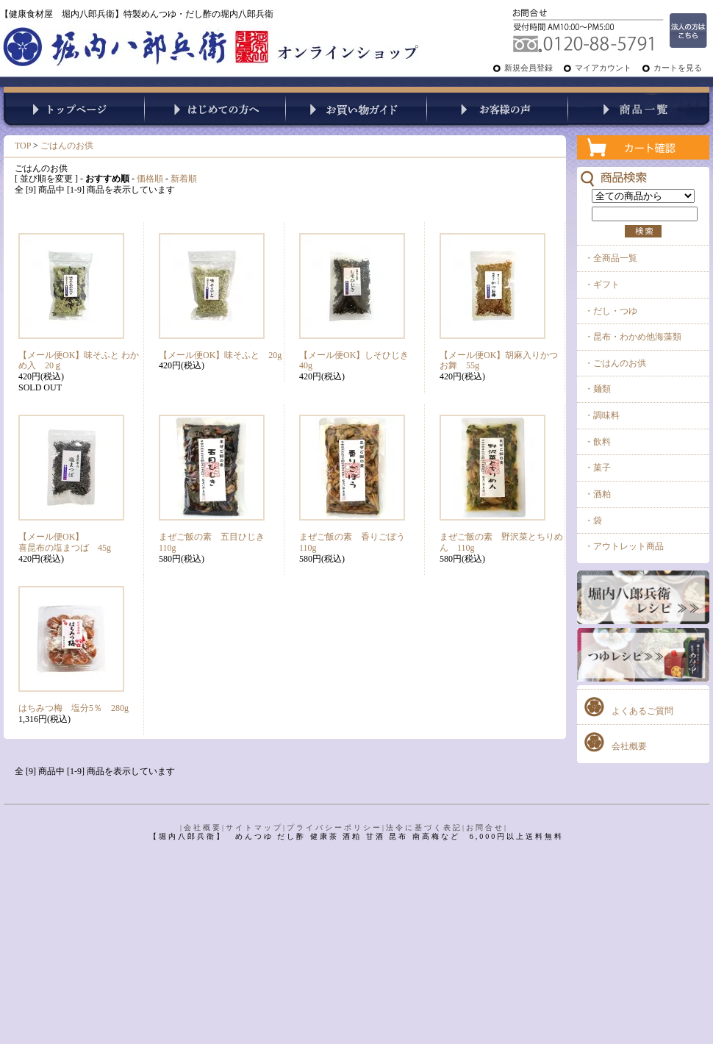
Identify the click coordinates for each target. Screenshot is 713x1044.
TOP (23, 145)
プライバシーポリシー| (336, 827)
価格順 (150, 179)
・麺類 (597, 389)
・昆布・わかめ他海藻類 (632, 337)
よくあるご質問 (642, 711)
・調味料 (602, 415)
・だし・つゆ (610, 311)
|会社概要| (203, 827)
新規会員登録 (528, 67)
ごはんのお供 (66, 145)
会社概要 (629, 746)
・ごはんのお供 (615, 363)
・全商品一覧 (610, 258)
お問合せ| (487, 827)
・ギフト (602, 284)
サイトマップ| (256, 827)
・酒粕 (597, 494)
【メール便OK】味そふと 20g (220, 355)
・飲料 (597, 442)
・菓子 (597, 467)
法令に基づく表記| (426, 827)
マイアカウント (603, 67)
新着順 (184, 179)
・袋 (593, 520)
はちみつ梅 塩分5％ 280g (73, 708)
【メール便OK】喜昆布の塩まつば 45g (64, 542)
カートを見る (677, 67)
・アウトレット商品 (624, 546)
